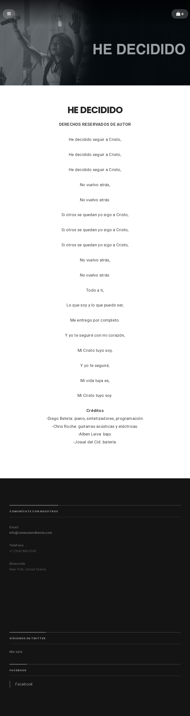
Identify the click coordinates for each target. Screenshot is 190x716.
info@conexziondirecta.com (30, 533)
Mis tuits (16, 652)
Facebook (18, 670)
